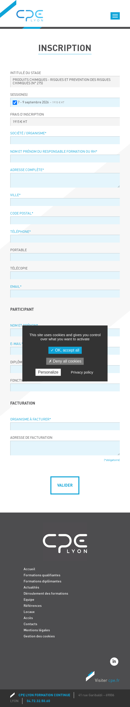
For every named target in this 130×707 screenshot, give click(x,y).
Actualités (31, 587)
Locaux (29, 612)
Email (16, 287)
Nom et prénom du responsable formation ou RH (53, 151)
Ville (15, 195)
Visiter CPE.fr (103, 678)
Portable (18, 250)
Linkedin (115, 662)
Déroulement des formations (46, 593)
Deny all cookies (65, 361)
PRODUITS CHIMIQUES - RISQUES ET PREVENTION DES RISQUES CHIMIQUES (62, 81)
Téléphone (20, 232)
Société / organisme (28, 133)
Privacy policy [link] (82, 372)
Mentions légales (37, 630)
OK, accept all (65, 350)
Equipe (29, 599)
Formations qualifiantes (42, 575)
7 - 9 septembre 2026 (41, 102)
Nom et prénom (24, 325)
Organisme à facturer (30, 419)
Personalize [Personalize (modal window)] (48, 372)
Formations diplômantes (42, 581)
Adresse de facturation (31, 437)
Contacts (30, 624)
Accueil (29, 569)
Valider (65, 485)
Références (33, 606)
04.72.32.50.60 (38, 701)
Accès (28, 618)
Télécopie (19, 268)
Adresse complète (27, 170)
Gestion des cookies (39, 636)
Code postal (21, 213)
